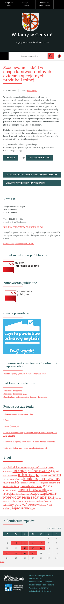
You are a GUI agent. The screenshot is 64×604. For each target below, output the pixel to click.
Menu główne (4, 56)
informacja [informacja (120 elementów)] (28, 474)
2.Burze (6, 420)
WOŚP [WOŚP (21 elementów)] (50, 505)
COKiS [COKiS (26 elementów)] (33, 467)
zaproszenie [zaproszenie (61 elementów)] (21, 508)
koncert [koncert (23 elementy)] (6, 479)
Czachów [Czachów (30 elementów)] (42, 467)
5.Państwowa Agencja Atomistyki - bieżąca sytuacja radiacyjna (29, 442)
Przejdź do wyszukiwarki (44, 4)
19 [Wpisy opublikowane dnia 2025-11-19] (25, 553)
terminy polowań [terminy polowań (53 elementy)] (15, 504)
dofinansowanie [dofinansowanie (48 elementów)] (39, 471)
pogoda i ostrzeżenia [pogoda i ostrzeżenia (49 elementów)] (32, 490)
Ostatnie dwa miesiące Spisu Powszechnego (31, 174)
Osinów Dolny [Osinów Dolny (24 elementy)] (13, 486)
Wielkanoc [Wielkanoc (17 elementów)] (42, 505)
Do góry (59, 4)
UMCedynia (32, 90)
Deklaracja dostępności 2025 (15, 394)
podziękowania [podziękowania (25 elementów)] (10, 490)
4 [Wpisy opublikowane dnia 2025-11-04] (16, 543)
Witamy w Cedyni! (32, 34)
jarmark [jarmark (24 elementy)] (43, 475)
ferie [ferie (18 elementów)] (4, 475)
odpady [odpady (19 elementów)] (52, 483)
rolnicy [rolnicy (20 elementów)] (26, 494)
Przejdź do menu (8, 4)
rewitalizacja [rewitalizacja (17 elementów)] (18, 494)
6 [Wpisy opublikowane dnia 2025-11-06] (32, 543)
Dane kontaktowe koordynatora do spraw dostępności (25, 397)
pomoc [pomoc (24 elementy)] (50, 490)
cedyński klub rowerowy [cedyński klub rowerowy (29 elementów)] (16, 467)
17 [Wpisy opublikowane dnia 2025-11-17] (7, 553)
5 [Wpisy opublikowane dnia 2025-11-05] (24, 543)
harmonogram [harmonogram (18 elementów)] (11, 475)
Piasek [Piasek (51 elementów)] (47, 486)
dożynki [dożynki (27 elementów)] (55, 471)
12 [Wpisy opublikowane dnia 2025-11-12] (25, 548)
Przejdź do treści (26, 4)
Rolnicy (11, 157)
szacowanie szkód (39, 157)
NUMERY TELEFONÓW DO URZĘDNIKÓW (23, 227)
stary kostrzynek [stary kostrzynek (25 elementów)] (20, 501)
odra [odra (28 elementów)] (57, 482)
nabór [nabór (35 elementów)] (15, 482)
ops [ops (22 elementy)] (4, 486)
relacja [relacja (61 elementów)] (8, 493)
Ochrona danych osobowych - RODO (18, 243)
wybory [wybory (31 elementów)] (7, 508)
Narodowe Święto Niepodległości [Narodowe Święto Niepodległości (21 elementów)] (34, 483)
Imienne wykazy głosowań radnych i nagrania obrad (24, 374)
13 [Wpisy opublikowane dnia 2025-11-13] (33, 548)
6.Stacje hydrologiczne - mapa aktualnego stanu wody (25, 448)
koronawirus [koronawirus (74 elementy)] (49, 478)
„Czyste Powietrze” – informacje (25, 183)
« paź (2, 561)
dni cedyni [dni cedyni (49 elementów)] (20, 471)
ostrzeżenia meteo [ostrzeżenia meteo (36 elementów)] (31, 486)
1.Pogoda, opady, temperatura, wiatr (18, 414)
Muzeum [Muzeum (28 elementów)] (7, 482)
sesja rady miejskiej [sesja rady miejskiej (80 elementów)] (39, 497)
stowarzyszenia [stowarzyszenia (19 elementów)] (35, 501)
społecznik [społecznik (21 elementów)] (7, 501)
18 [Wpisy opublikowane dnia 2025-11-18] (16, 553)
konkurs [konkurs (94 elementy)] (30, 478)
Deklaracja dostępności (13, 391)
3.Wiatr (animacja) (11, 426)
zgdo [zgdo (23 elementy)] (32, 508)
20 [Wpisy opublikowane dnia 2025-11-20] (33, 553)
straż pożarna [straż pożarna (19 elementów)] (46, 501)
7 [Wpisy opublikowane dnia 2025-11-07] (40, 543)
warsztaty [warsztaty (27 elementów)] (33, 504)
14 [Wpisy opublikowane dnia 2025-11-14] (41, 548)
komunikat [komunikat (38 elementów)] (54, 475)
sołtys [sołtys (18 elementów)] (58, 498)
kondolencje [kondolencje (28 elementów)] (16, 479)
